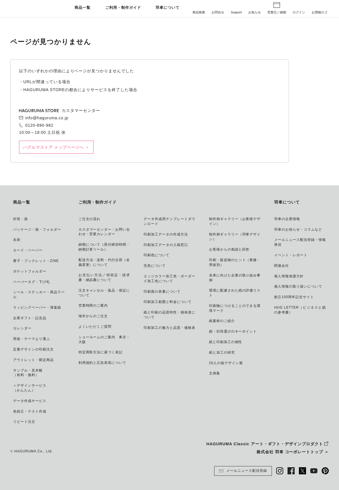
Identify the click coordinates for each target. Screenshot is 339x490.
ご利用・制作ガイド (123, 8)
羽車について (167, 8)
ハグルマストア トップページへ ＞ (56, 147)
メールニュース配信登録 (243, 471)
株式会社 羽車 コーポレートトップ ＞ (293, 452)
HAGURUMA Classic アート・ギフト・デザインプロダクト (264, 444)
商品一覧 (82, 8)
